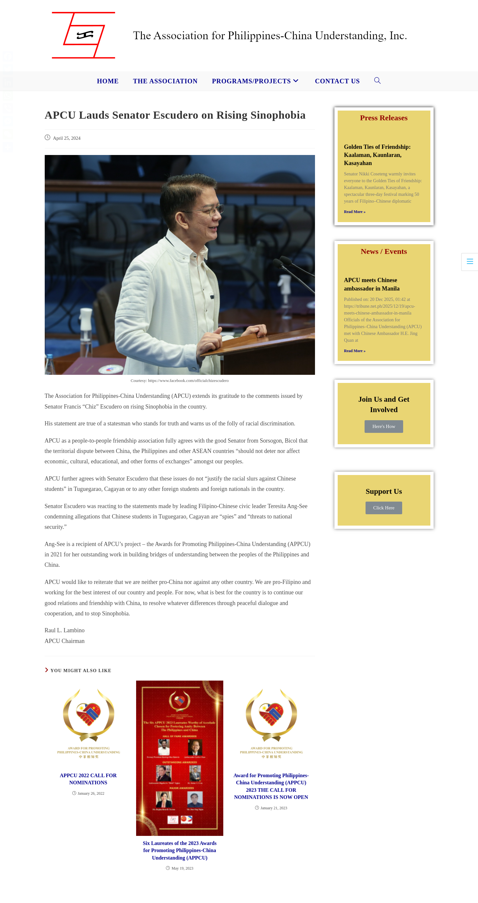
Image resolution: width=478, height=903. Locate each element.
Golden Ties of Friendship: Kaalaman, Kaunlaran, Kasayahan (377, 155)
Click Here (383, 507)
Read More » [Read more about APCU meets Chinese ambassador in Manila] (355, 351)
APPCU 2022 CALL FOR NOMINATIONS (88, 779)
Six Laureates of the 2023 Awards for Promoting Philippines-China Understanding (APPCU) (179, 850)
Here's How (383, 426)
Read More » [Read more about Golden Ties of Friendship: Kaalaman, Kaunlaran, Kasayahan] (355, 211)
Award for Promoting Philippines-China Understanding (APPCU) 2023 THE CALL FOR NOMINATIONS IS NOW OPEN (271, 786)
